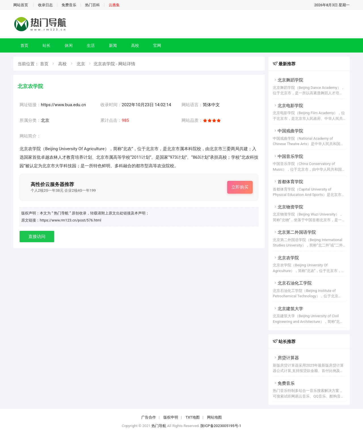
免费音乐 (69, 5)
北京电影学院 (288, 105)
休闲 (69, 45)
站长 (46, 45)
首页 (24, 45)
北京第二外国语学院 (294, 232)
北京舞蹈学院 (288, 80)
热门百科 (92, 5)
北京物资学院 (288, 207)
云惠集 (114, 5)
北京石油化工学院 (292, 283)
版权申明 (170, 417)
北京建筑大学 (288, 308)
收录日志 (45, 5)
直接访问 (36, 236)
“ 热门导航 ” (62, 213)
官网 (157, 45)
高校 (135, 45)
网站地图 (214, 417)
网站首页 (20, 5)
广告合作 (148, 417)
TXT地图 (192, 417)
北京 (81, 63)
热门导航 (158, 426)
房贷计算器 (286, 357)
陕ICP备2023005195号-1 (221, 426)
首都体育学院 (288, 181)
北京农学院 (286, 257)
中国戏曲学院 (288, 130)
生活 (91, 45)
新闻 (113, 45)
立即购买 (239, 187)
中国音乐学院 (288, 156)
